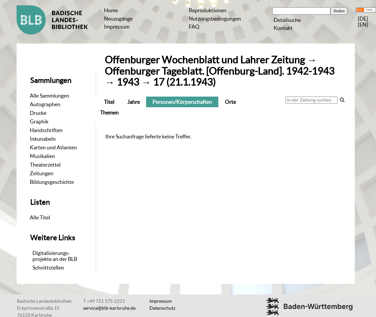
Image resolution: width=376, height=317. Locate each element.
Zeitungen (41, 173)
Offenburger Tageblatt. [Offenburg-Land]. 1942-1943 (219, 71)
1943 (128, 82)
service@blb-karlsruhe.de (109, 308)
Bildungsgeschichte (52, 182)
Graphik (39, 121)
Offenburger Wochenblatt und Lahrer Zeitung (205, 59)
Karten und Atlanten (53, 147)
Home (111, 10)
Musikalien (42, 156)
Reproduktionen (207, 10)
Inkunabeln (43, 139)
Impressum (117, 27)
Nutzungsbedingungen (215, 19)
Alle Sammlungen (49, 96)
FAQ (194, 27)
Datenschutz (162, 308)
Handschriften (46, 130)
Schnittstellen (48, 268)
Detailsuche (287, 20)
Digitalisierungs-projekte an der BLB (54, 256)
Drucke (38, 113)
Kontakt (283, 28)
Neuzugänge (118, 19)
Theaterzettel (45, 165)
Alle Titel (40, 217)
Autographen (45, 104)
